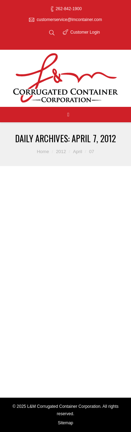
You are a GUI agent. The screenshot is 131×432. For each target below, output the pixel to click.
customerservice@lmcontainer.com (69, 19)
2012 (61, 151)
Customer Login (85, 32)
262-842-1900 (69, 8)
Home (43, 151)
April (77, 151)
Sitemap (65, 422)
